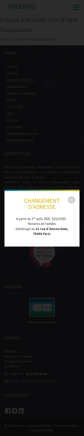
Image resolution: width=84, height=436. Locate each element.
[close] (71, 199)
